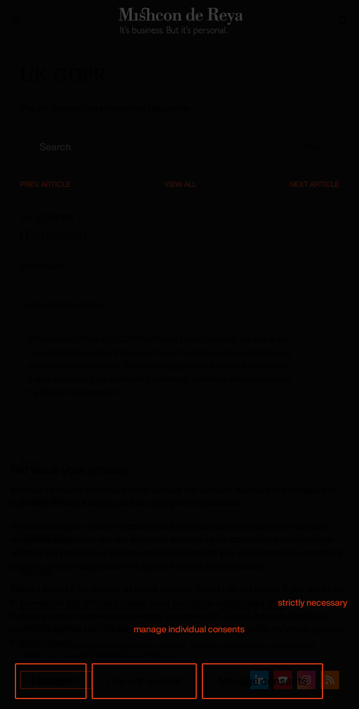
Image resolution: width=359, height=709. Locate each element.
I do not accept (144, 680)
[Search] (343, 21)
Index (311, 146)
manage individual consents (189, 628)
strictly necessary (312, 602)
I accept (51, 680)
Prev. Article (45, 184)
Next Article (314, 184)
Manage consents (262, 680)
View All (180, 184)
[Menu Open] (16, 21)
